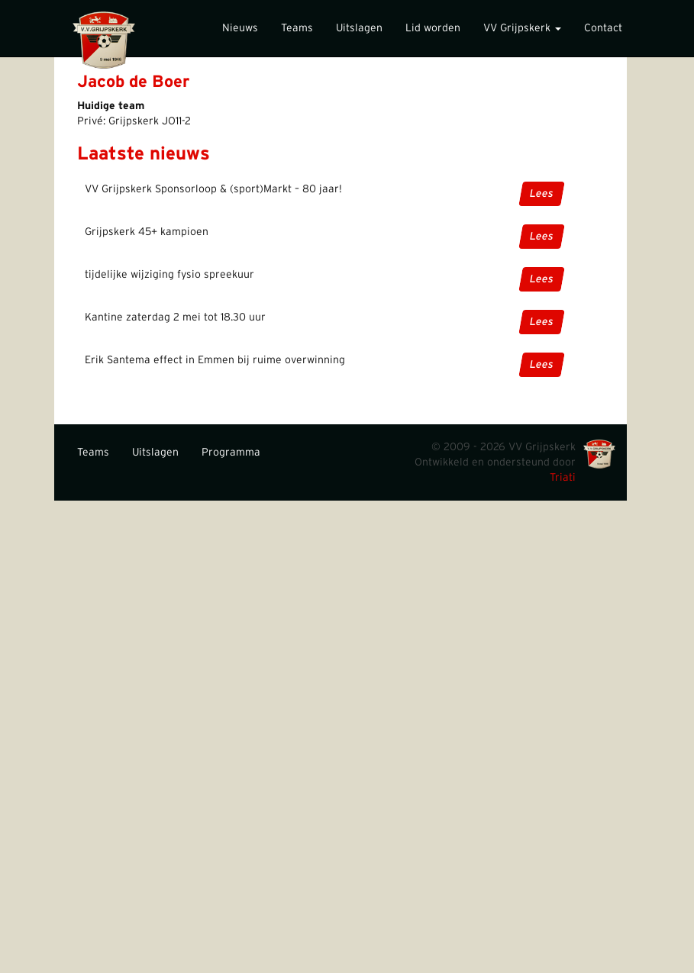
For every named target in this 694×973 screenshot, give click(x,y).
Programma (231, 452)
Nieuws (240, 28)
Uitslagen (359, 28)
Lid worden (432, 28)
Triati (563, 477)
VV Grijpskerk (522, 28)
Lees (541, 193)
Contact (603, 28)
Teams (297, 28)
